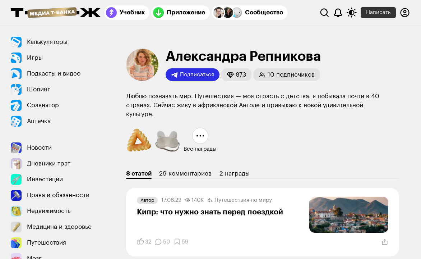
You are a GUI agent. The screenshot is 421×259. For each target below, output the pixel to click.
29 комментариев (185, 174)
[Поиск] (324, 12)
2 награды (234, 174)
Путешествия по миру (239, 200)
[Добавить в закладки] (181, 242)
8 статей (139, 174)
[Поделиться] (384, 242)
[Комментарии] (162, 242)
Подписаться (192, 74)
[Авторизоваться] (404, 12)
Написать (378, 12)
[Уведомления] (338, 12)
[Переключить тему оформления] (351, 12)
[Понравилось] (144, 242)
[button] (236, 74)
